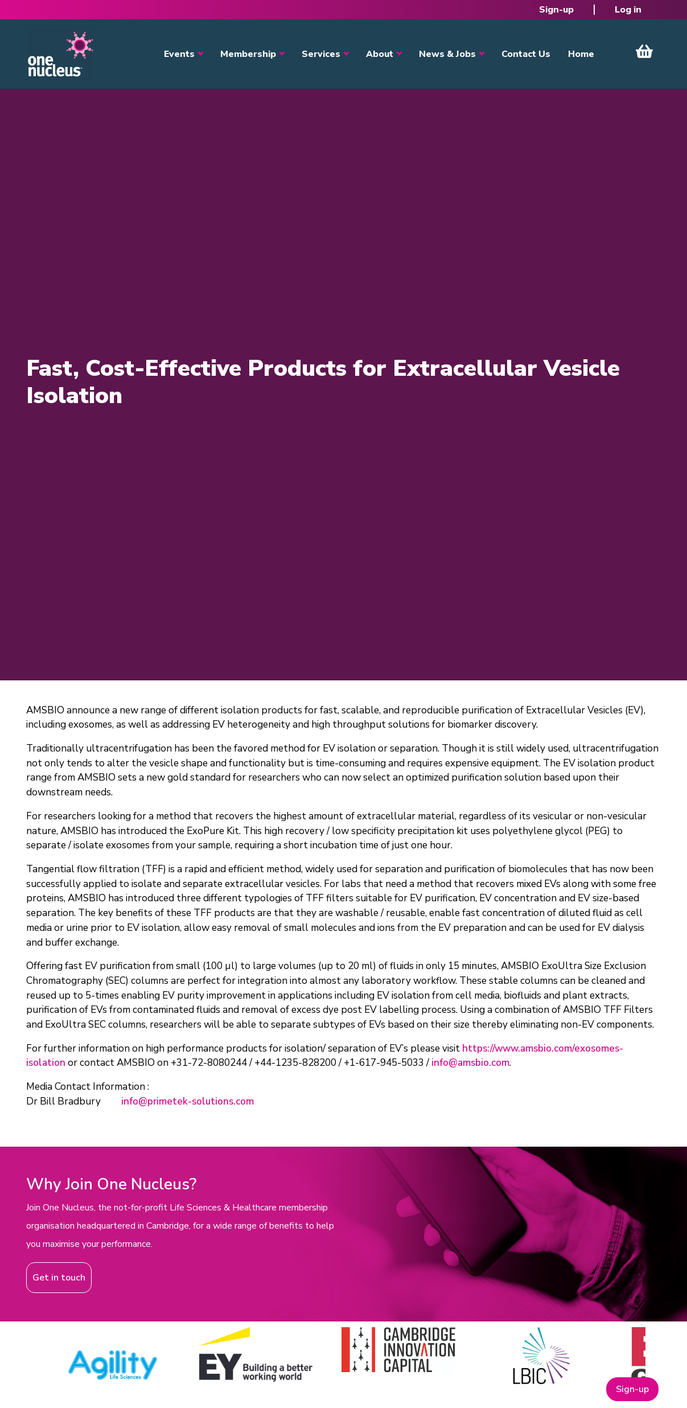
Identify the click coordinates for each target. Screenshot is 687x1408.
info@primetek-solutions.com (187, 1101)
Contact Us (525, 54)
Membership (248, 54)
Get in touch (58, 1277)
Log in (628, 10)
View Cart (644, 51)
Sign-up (556, 10)
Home (581, 54)
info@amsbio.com (470, 1062)
